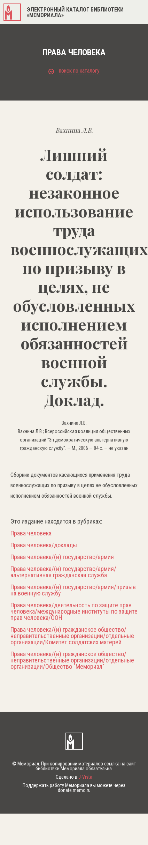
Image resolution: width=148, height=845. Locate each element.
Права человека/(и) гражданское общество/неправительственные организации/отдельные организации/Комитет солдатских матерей (72, 636)
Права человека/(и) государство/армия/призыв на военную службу (73, 590)
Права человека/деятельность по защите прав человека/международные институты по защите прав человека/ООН (74, 611)
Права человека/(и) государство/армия (62, 557)
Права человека (31, 533)
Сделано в (74, 776)
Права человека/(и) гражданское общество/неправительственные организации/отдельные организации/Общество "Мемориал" (72, 660)
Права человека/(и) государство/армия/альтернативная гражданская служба (63, 572)
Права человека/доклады (43, 545)
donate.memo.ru (74, 790)
